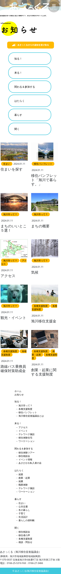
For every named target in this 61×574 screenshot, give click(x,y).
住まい (22, 503)
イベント (23, 430)
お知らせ (19, 394)
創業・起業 (24, 477)
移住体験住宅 (25, 437)
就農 (21, 481)
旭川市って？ (25, 405)
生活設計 (23, 516)
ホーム (17, 391)
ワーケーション (27, 441)
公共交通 (23, 506)
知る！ (18, 58)
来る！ (18, 72)
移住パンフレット (28, 412)
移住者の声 (24, 535)
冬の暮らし (24, 510)
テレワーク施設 (27, 434)
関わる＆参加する (24, 86)
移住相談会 (24, 456)
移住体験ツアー (27, 452)
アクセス (23, 427)
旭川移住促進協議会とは (31, 415)
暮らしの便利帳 (27, 520)
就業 (21, 474)
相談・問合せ (25, 542)
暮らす (18, 115)
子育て (22, 513)
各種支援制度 (25, 409)
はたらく (19, 100)
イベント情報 (25, 459)
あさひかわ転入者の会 (30, 462)
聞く (17, 129)
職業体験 (23, 484)
